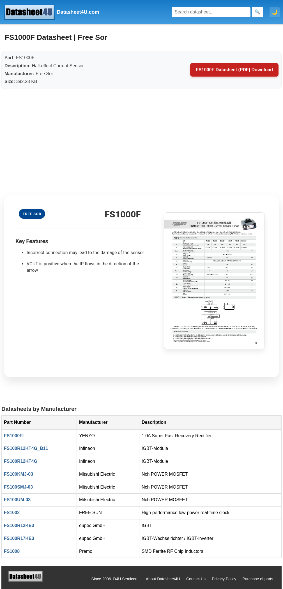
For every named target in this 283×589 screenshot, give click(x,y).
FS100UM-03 (17, 499)
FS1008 (12, 551)
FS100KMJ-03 (18, 474)
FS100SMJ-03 (18, 487)
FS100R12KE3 (19, 525)
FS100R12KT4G (20, 461)
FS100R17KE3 (19, 538)
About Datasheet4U (163, 579)
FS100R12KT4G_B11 (26, 448)
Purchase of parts (257, 579)
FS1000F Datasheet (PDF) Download (234, 69)
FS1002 (12, 512)
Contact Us (196, 579)
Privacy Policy (224, 579)
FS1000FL (14, 435)
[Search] (211, 12)
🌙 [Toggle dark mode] (275, 12)
